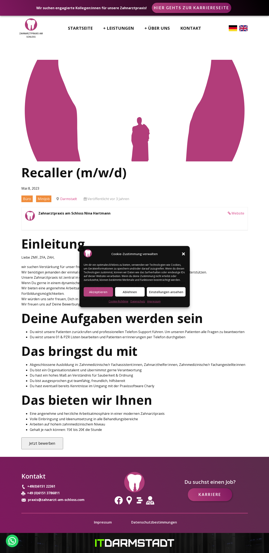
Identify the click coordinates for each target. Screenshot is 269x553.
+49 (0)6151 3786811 (43, 493)
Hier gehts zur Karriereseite (191, 7)
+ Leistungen (118, 28)
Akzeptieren (98, 292)
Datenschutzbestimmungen (154, 522)
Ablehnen (130, 292)
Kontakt (190, 28)
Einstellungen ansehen (166, 292)
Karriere (210, 494)
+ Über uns (157, 28)
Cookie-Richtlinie (118, 301)
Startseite (80, 28)
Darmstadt (68, 199)
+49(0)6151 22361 (41, 486)
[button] (183, 254)
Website (237, 213)
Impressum (154, 301)
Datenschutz (137, 301)
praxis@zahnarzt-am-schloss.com (56, 499)
